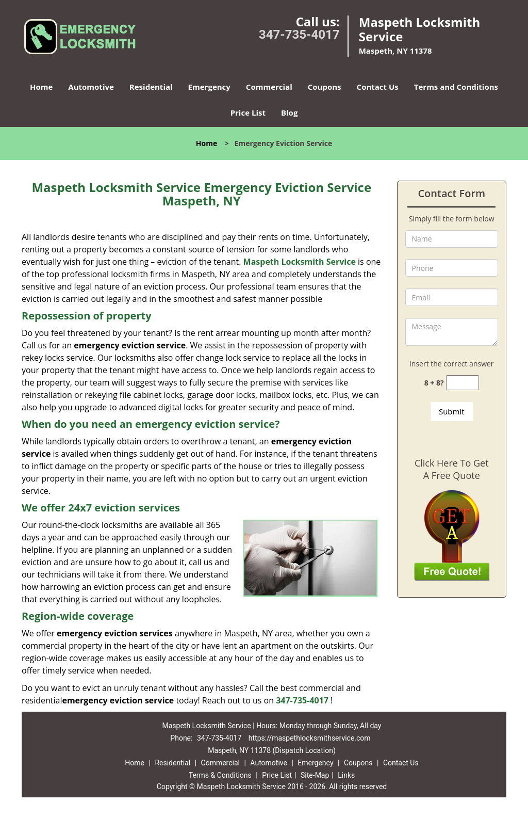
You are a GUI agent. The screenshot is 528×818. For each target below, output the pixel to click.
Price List (248, 112)
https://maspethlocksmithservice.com (310, 738)
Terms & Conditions (220, 775)
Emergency (209, 87)
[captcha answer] (462, 382)
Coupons (324, 87)
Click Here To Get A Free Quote (452, 469)
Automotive (91, 87)
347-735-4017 (299, 34)
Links (346, 775)
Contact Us (378, 87)
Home (41, 87)
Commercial (269, 87)
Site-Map (315, 775)
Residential (151, 87)
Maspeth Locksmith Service (299, 261)
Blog (289, 112)
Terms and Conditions (456, 87)
